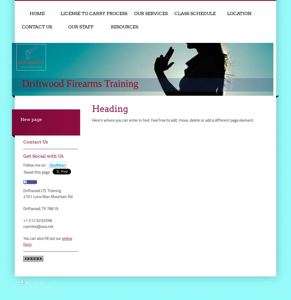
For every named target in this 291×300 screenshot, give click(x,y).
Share (30, 182)
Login (267, 282)
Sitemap (38, 283)
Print (26, 282)
